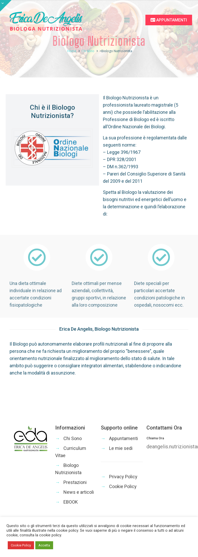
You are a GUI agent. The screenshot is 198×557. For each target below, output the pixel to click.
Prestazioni (75, 482)
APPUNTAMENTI (169, 20)
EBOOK (70, 502)
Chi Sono (97, 51)
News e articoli (78, 492)
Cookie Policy (123, 486)
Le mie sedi (121, 448)
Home (81, 51)
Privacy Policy (123, 476)
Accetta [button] (44, 545)
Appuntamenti (123, 438)
